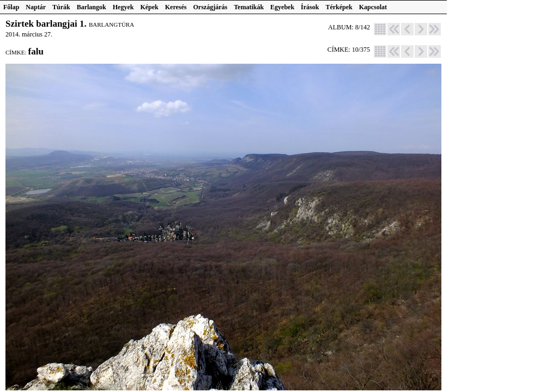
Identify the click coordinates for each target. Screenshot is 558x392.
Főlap (11, 7)
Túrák (61, 7)
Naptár (36, 7)
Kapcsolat (373, 7)
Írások (310, 7)
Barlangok (91, 7)
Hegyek (123, 7)
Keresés (176, 7)
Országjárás (210, 7)
